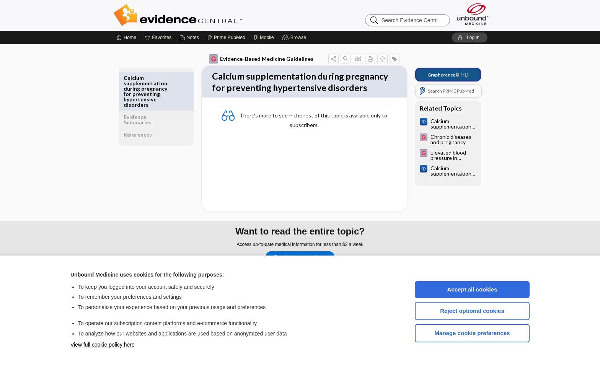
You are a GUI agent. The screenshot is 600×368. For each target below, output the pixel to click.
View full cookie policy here (102, 345)
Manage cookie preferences (472, 333)
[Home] (126, 37)
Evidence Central (208, 15)
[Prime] (226, 37)
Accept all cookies (472, 289)
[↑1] (442, 75)
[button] (295, 37)
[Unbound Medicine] (472, 14)
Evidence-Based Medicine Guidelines (256, 59)
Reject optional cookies (472, 311)
